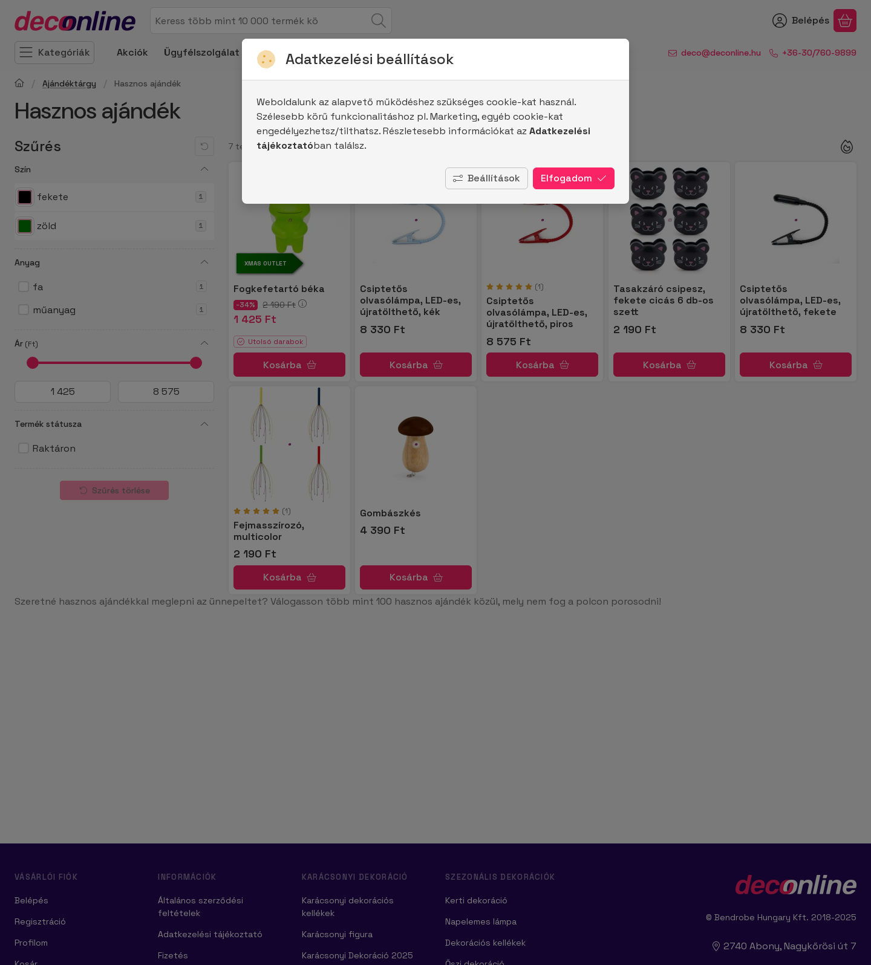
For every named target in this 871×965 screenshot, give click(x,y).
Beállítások (486, 178)
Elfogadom (574, 178)
